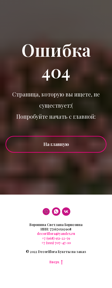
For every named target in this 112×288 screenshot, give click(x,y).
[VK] (66, 211)
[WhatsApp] (56, 211)
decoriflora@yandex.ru (56, 233)
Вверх (56, 262)
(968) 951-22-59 (58, 238)
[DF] (46, 211)
